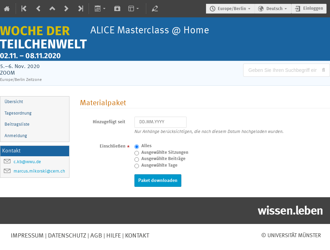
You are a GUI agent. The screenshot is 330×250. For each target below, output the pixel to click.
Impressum (27, 236)
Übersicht (14, 102)
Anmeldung (16, 136)
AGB (95, 236)
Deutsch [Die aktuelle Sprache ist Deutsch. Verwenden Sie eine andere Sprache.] (274, 9)
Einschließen (112, 146)
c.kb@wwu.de (27, 162)
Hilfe (113, 236)
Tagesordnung (18, 113)
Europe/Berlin (232, 9)
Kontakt (137, 236)
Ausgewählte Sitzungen (164, 152)
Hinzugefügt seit (109, 122)
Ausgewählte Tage (159, 165)
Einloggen (313, 8)
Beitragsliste (17, 124)
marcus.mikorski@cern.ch (39, 171)
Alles (146, 146)
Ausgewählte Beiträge (163, 159)
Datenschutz (66, 236)
